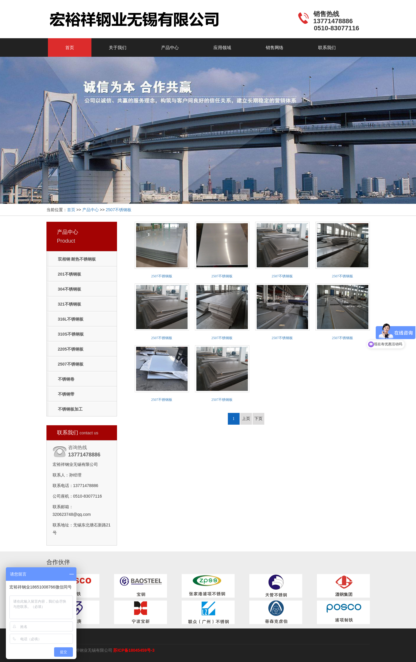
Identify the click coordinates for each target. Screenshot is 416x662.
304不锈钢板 (69, 289)
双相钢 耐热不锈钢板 (77, 259)
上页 (246, 418)
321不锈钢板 (69, 304)
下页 (258, 418)
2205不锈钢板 (70, 349)
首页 (69, 47)
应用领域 (222, 47)
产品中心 (170, 47)
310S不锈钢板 (71, 334)
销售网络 (274, 47)
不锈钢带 (66, 394)
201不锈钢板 (69, 274)
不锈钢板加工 (70, 409)
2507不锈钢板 (118, 209)
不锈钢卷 (66, 379)
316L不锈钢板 (71, 319)
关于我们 (117, 47)
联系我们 (327, 47)
